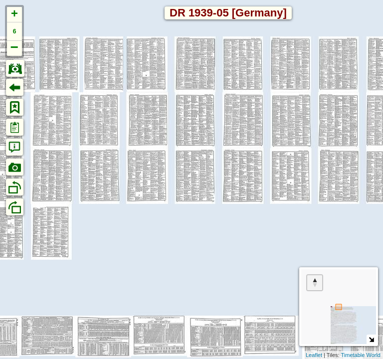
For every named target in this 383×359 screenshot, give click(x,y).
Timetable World (361, 355)
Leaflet (314, 355)
